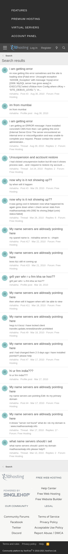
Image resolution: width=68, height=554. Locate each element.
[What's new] (56, 47)
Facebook (16, 522)
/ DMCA (58, 533)
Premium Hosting (25, 18)
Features (19, 10)
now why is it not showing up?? (30, 180)
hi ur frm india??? (21, 371)
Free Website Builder (48, 499)
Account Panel (24, 35)
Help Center (48, 488)
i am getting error (21, 69)
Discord (16, 533)
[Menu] (5, 47)
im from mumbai (20, 105)
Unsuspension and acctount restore (33, 157)
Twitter (16, 527)
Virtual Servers (25, 27)
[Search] (63, 47)
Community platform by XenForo (30, 551)
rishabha (13, 93)
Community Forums (16, 516)
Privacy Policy (49, 522)
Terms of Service (48, 516)
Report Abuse (43, 533)
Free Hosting (16, 149)
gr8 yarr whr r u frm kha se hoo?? (32, 276)
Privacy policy (29, 544)
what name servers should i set (30, 441)
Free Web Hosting (48, 493)
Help (41, 544)
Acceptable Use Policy (48, 527)
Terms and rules (11, 544)
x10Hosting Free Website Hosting (13, 477)
